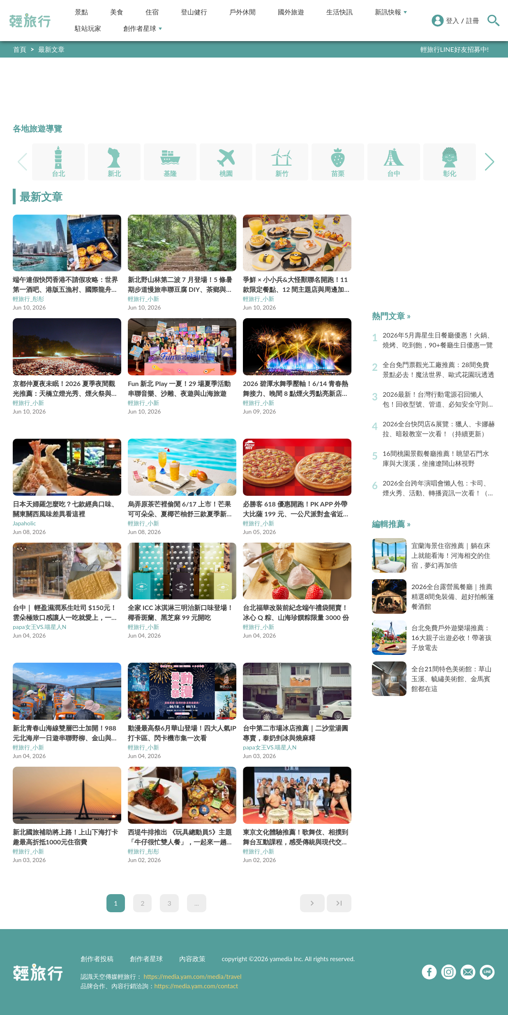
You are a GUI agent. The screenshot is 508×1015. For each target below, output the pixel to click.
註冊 (472, 20)
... (196, 903)
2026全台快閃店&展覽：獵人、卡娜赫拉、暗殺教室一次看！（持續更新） (439, 428)
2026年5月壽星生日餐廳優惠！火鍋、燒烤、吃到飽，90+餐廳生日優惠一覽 (438, 340)
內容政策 (192, 958)
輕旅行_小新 (143, 298)
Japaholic (24, 523)
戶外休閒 (242, 12)
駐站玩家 (88, 28)
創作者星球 (142, 28)
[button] (489, 162)
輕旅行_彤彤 (28, 298)
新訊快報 (391, 12)
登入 (452, 20)
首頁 (19, 49)
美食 (116, 12)
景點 (81, 12)
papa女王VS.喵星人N (39, 626)
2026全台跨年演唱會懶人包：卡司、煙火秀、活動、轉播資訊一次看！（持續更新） (438, 488)
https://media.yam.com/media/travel (192, 976)
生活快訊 (339, 12)
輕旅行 (30, 20)
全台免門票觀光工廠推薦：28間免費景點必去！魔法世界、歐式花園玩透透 (438, 369)
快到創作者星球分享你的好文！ (443, 49)
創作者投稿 (97, 958)
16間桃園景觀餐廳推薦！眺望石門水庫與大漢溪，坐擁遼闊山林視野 (436, 458)
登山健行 (194, 12)
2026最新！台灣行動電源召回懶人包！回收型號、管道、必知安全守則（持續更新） (435, 399)
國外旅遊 (291, 12)
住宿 (152, 12)
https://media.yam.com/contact (196, 986)
